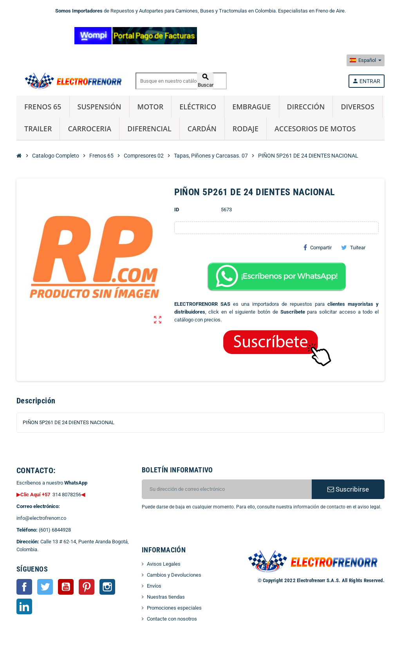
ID (176, 209)
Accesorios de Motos (315, 128)
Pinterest (86, 587)
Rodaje (245, 128)
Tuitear (353, 247)
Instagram (107, 587)
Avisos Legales (164, 564)
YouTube (66, 587)
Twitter (45, 587)
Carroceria (89, 128)
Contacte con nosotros (172, 619)
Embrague (251, 106)
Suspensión (99, 106)
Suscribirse (348, 489)
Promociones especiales (174, 608)
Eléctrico (197, 106)
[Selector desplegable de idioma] (366, 60)
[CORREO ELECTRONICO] (227, 489)
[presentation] (205, 530)
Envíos (154, 586)
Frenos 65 (42, 106)
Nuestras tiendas (166, 597)
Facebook (24, 587)
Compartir (317, 247)
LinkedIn (24, 606)
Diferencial (149, 128)
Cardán (202, 128)
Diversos (357, 106)
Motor (150, 106)
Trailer (38, 128)
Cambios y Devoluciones (174, 575)
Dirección (306, 106)
